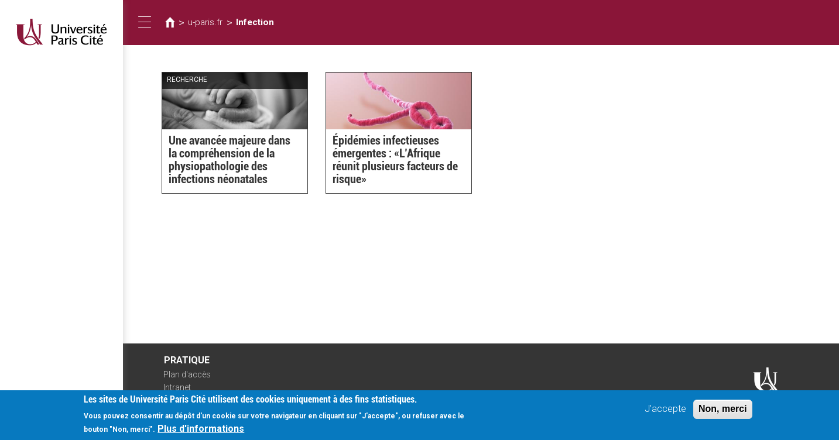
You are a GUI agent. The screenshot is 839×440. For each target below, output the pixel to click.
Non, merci (722, 410)
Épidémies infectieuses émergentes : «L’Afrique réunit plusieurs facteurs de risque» (395, 159)
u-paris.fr (205, 22)
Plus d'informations (200, 429)
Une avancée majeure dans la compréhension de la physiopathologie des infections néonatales (229, 159)
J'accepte (665, 409)
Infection (255, 22)
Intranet (177, 387)
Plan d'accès (187, 374)
